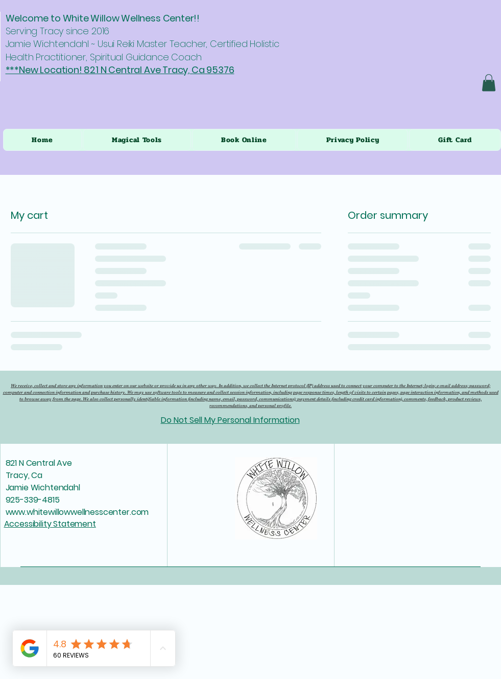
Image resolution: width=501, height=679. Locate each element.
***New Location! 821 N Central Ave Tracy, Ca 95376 (120, 69)
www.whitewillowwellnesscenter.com (77, 512)
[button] (489, 82)
